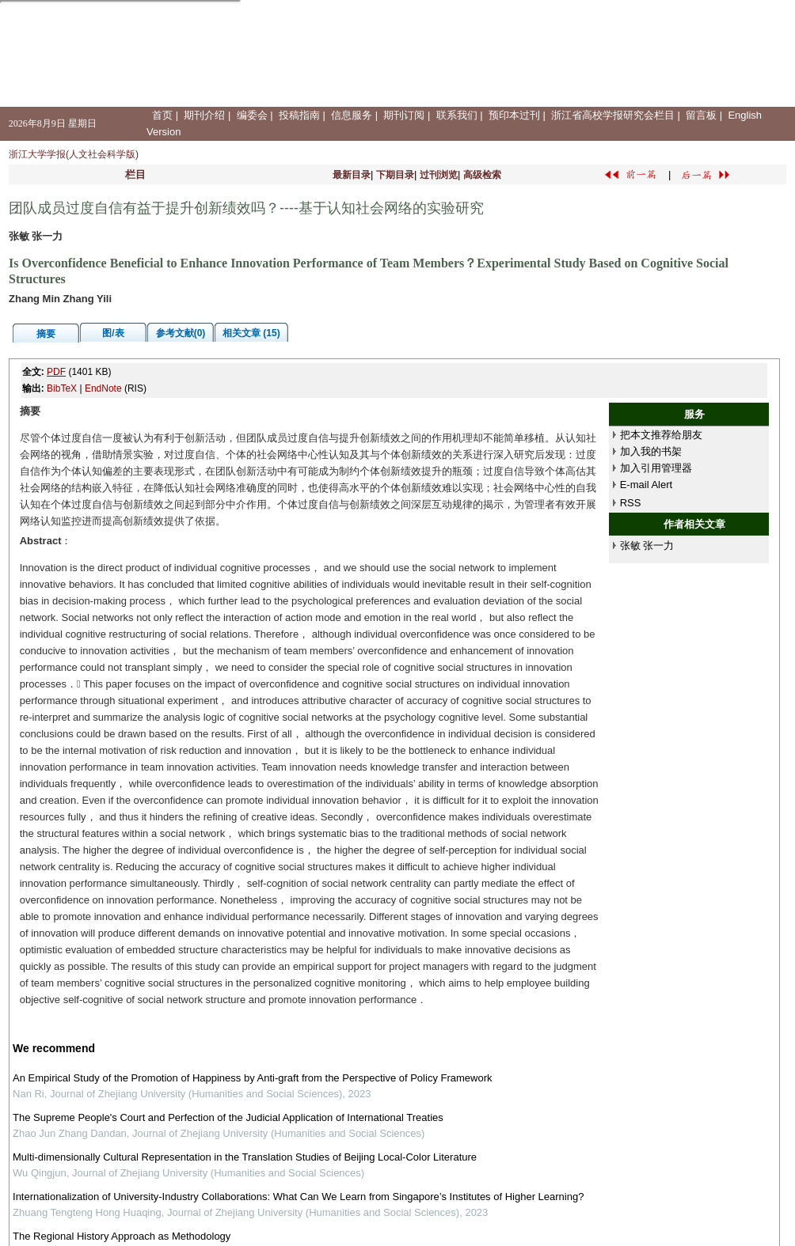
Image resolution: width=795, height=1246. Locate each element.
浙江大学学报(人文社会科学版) (74, 154)
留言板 (701, 115)
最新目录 (352, 174)
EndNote (103, 388)
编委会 (252, 115)
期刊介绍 (204, 115)
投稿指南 (299, 115)
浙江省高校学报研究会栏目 (613, 115)
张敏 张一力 (647, 545)
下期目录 (395, 174)
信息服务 (351, 115)
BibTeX (62, 388)
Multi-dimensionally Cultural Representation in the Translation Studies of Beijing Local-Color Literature (245, 1157)
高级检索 (482, 174)
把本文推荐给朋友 (661, 435)
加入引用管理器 (656, 468)
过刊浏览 (439, 174)
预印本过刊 (514, 115)
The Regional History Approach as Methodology (121, 1236)
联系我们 (456, 115)
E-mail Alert (646, 484)
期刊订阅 (403, 115)
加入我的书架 (651, 451)
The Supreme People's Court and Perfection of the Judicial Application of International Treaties (228, 1117)
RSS (630, 503)
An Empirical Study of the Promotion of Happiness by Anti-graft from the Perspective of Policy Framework (252, 1078)
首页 (162, 115)
